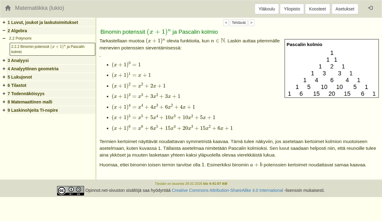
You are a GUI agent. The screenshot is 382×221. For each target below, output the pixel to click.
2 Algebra (17, 30)
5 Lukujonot (20, 77)
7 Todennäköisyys (26, 93)
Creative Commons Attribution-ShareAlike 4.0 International (227, 190)
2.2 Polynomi (20, 38)
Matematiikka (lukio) (39, 8)
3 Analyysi (18, 60)
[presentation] (58, 46)
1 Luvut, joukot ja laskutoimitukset (43, 22)
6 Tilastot (17, 85)
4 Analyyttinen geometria (33, 68)
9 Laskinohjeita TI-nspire (33, 110)
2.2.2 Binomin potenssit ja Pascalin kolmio (48, 48)
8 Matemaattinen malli (30, 101)
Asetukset (345, 8)
